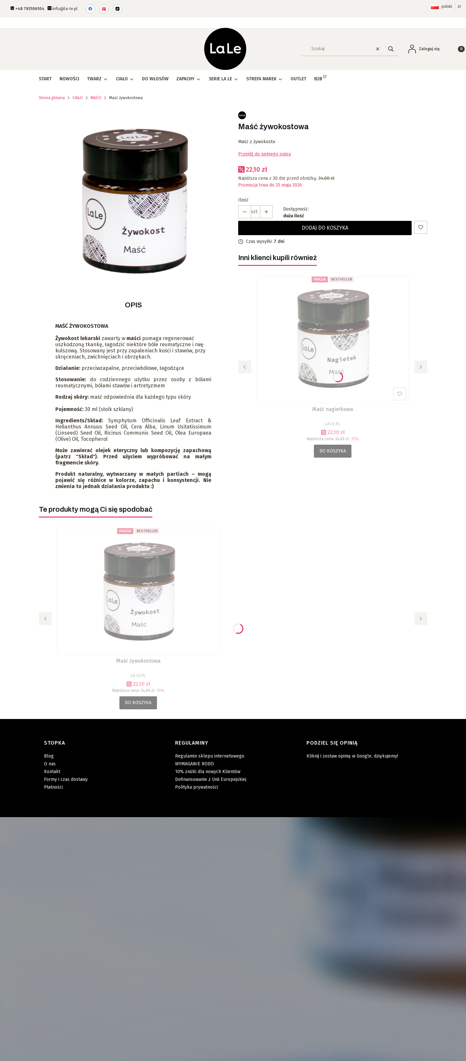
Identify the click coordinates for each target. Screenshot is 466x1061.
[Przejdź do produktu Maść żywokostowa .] (138, 591)
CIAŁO (77, 98)
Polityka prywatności (196, 787)
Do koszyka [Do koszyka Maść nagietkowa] (332, 451)
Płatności (53, 787)
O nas (50, 764)
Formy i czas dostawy (66, 779)
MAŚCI (96, 98)
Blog (49, 756)
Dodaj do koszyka (325, 228)
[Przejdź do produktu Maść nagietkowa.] (333, 340)
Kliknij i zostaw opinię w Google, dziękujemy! (352, 756)
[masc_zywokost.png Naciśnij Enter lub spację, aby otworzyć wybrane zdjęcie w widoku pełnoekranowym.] (133, 201)
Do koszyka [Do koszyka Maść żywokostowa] (138, 702)
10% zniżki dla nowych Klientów (207, 771)
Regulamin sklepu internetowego (209, 756)
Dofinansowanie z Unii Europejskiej (210, 779)
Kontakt (52, 771)
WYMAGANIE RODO (194, 764)
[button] (391, 48)
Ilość (243, 200)
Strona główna (52, 98)
